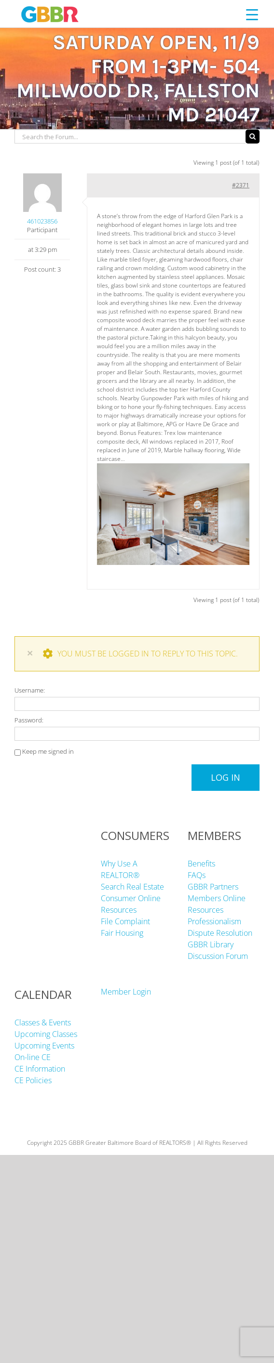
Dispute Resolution (220, 933)
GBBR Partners (213, 886)
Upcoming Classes (45, 1034)
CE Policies (33, 1080)
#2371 (240, 185)
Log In (225, 777)
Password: (28, 720)
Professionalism (214, 921)
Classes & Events (42, 1022)
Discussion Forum (218, 956)
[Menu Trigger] (252, 14)
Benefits (201, 863)
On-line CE (32, 1057)
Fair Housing (122, 933)
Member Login (126, 991)
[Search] (253, 137)
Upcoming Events (44, 1045)
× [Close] (30, 653)
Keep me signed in (48, 751)
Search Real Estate (132, 886)
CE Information (39, 1068)
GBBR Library (210, 944)
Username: (29, 690)
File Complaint (125, 921)
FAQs (197, 875)
